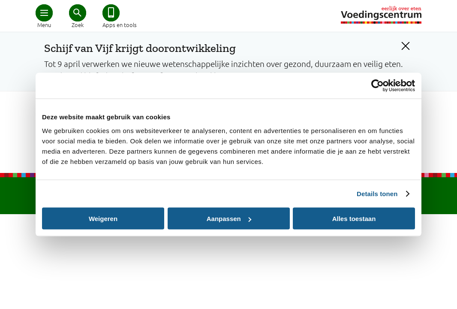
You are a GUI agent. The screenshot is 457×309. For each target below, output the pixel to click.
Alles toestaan (354, 218)
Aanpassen (229, 218)
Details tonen (377, 193)
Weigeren (103, 218)
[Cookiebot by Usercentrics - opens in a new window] (377, 85)
